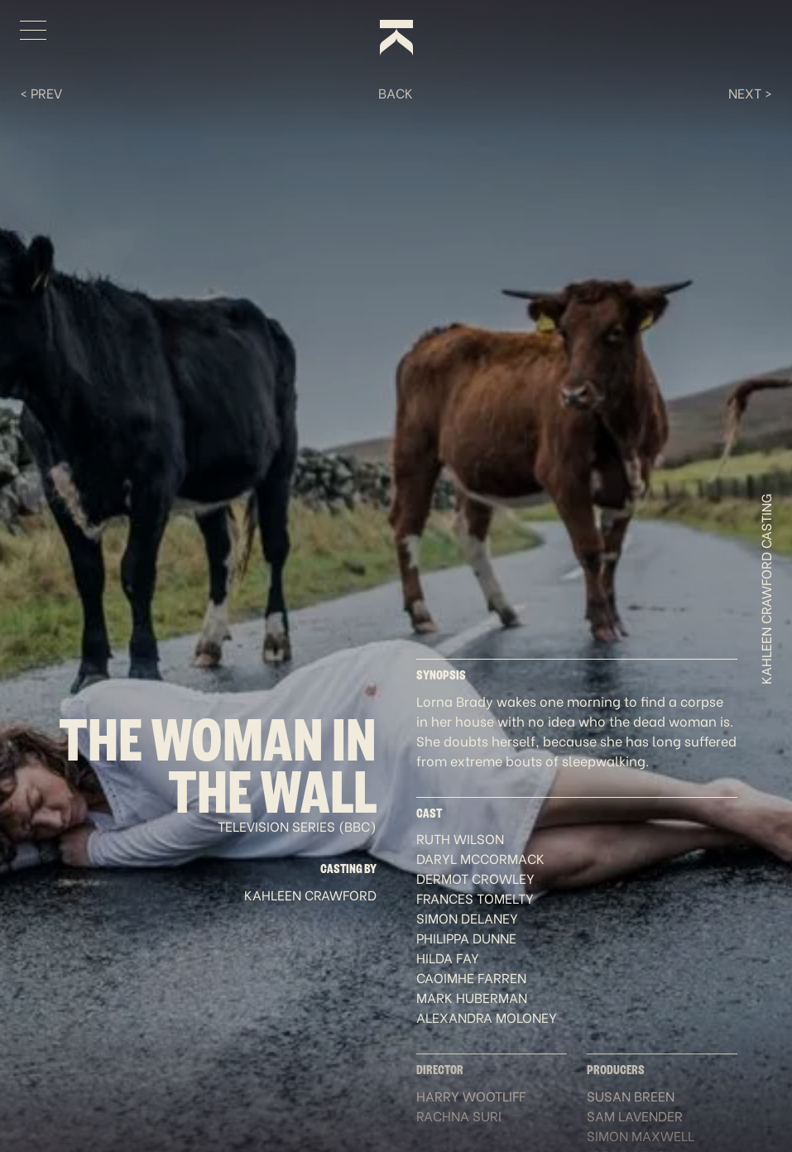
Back (395, 92)
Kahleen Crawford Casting (765, 589)
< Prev (41, 92)
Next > (750, 92)
